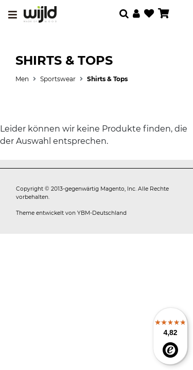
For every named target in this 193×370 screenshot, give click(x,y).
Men (22, 79)
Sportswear (58, 79)
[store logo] (40, 14)
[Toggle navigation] (12, 15)
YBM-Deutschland (102, 213)
